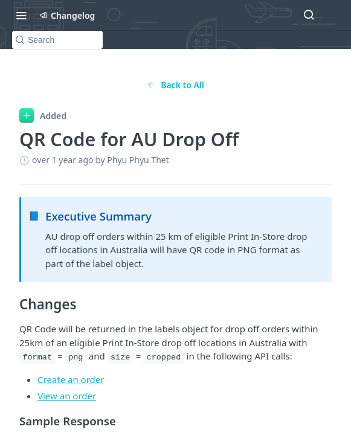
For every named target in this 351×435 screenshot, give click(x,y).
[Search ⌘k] (309, 15)
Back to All (175, 85)
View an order (66, 396)
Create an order (70, 379)
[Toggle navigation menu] (21, 15)
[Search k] (57, 40)
